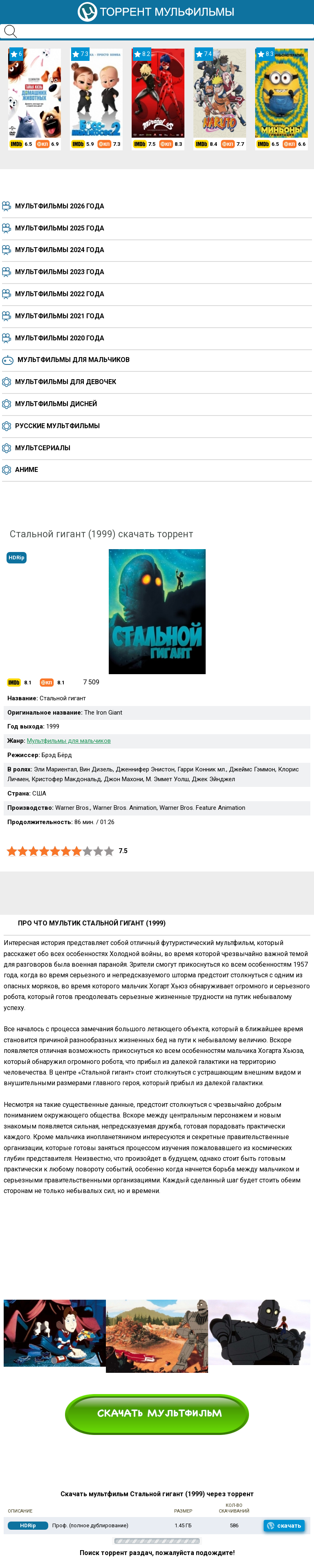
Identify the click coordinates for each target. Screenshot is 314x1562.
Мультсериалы (42, 448)
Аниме (26, 470)
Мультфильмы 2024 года (59, 250)
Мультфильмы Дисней (56, 404)
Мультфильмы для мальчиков (74, 360)
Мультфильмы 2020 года (59, 338)
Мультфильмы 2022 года (59, 294)
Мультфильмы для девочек (65, 382)
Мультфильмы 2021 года (59, 316)
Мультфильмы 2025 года (59, 228)
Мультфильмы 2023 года (59, 272)
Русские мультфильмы (57, 426)
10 (109, 851)
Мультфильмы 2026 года (59, 206)
